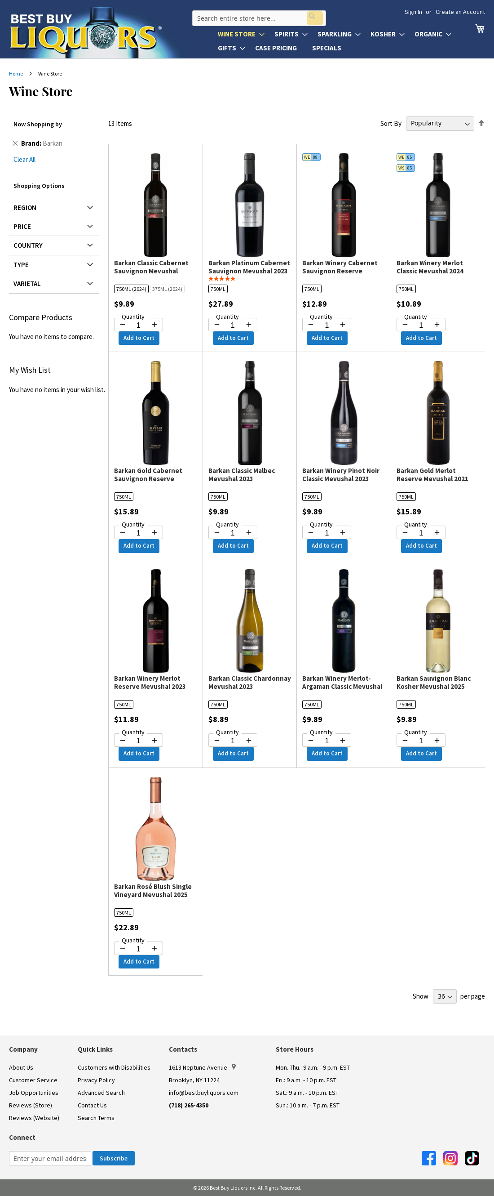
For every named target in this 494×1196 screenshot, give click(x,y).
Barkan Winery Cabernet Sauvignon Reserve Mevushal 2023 (340, 271)
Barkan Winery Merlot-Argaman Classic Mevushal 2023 (342, 686)
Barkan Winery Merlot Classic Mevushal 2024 (430, 267)
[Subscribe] (114, 1158)
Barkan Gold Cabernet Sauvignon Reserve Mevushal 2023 (148, 478)
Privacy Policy (96, 1080)
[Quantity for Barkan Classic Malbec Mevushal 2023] (233, 533)
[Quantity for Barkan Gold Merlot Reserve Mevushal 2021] (421, 533)
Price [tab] (22, 226)
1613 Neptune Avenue (202, 1067)
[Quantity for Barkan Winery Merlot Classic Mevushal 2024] (421, 325)
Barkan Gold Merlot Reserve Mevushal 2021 (432, 474)
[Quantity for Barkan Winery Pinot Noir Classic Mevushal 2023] (327, 533)
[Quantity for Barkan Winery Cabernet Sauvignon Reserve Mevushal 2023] (327, 325)
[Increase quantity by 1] (154, 324)
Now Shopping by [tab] (37, 124)
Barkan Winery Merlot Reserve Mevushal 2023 (150, 682)
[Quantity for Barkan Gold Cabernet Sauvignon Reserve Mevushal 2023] (139, 533)
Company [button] (23, 1049)
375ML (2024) (167, 289)
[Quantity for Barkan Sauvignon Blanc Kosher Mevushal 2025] (421, 741)
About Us (21, 1067)
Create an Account (460, 12)
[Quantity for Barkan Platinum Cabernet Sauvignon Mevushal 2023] (233, 325)
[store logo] (99, 32)
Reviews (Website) (34, 1118)
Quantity (133, 316)
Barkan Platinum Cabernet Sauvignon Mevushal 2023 (249, 267)
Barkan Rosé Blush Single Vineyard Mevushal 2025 (153, 890)
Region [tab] (24, 207)
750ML (218, 289)
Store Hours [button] (294, 1049)
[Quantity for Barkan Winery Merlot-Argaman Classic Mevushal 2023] (327, 741)
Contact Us (92, 1105)
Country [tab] (28, 245)
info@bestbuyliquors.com (203, 1093)
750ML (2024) (131, 289)
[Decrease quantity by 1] (122, 324)
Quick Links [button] (95, 1049)
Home (16, 73)
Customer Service (33, 1080)
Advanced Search (101, 1093)
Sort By (390, 123)
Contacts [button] (183, 1049)
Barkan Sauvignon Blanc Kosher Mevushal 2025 (434, 682)
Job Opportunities (33, 1093)
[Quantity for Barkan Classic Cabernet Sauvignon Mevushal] (139, 325)
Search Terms (96, 1118)
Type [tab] (21, 264)
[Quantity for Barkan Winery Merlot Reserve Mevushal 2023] (139, 741)
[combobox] (257, 15)
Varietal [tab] (27, 283)
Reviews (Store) (30, 1105)
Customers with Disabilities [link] (114, 1067)
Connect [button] (22, 1137)
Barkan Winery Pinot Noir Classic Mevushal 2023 (340, 474)
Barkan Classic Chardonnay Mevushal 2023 (249, 682)
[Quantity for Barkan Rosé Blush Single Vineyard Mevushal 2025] (139, 949)
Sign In (413, 12)
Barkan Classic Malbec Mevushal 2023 (241, 474)
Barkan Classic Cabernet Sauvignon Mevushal (151, 267)
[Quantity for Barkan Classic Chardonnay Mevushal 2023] (233, 741)
